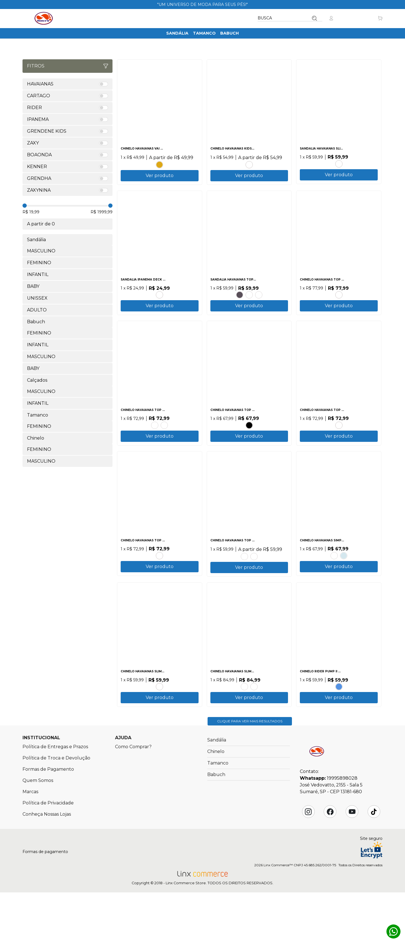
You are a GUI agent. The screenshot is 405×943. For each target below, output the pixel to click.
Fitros (67, 66)
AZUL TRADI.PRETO (334, 585)
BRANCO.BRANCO (254, 586)
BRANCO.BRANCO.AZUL (339, 726)
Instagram (308, 862)
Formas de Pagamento (48, 819)
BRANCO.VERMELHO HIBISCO (339, 304)
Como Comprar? (133, 797)
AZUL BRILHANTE (155, 444)
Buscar (314, 18)
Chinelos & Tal (43, 18)
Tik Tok (373, 862)
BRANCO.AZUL (344, 585)
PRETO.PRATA (339, 163)
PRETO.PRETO (240, 304)
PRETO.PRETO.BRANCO (249, 444)
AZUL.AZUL (254, 726)
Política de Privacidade (48, 853)
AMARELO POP (159, 163)
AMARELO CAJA (244, 726)
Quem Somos (37, 831)
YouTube (352, 862)
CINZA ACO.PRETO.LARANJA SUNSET (244, 586)
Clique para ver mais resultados (249, 772)
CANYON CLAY (259, 304)
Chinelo (215, 802)
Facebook (330, 862)
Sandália (177, 33)
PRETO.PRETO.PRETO (159, 585)
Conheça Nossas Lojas (46, 864)
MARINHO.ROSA (249, 163)
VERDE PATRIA (339, 444)
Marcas (30, 842)
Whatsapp (393, 931)
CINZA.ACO (164, 444)
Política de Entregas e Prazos (55, 797)
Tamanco (204, 33)
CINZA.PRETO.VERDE (159, 304)
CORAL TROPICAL (159, 726)
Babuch (229, 33)
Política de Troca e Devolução (56, 808)
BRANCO (249, 304)
